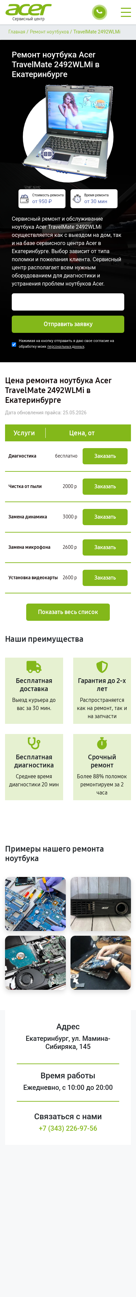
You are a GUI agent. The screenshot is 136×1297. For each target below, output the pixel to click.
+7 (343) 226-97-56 (68, 1128)
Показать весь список (68, 612)
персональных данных (65, 346)
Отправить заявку (68, 324)
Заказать (105, 456)
